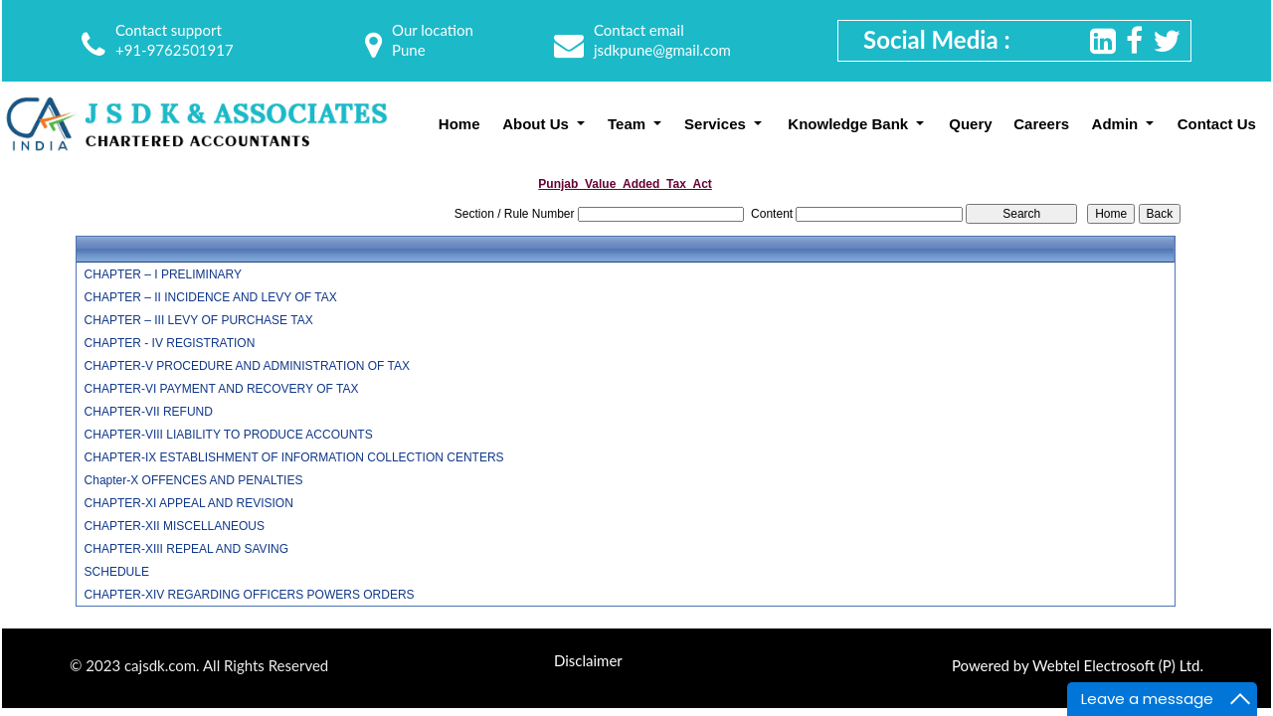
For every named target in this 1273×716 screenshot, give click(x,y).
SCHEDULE (117, 572)
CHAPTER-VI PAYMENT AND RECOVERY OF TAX (222, 389)
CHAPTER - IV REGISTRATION (170, 343)
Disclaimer (588, 660)
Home (459, 123)
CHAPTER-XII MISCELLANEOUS (175, 526)
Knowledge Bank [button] (850, 123)
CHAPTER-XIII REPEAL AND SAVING (186, 549)
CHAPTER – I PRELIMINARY (163, 274)
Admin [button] (1117, 123)
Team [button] (628, 123)
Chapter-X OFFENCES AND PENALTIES (194, 480)
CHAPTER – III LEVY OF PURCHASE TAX (199, 320)
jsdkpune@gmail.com (662, 50)
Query (970, 123)
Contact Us (1217, 123)
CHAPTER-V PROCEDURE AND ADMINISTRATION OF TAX (247, 366)
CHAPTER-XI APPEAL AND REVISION (189, 503)
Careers (1041, 123)
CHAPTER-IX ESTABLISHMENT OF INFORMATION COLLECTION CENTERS (294, 457)
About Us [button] (537, 123)
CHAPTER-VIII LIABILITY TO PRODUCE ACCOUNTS (229, 435)
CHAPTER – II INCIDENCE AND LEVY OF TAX (211, 297)
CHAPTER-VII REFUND (149, 412)
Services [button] (717, 123)
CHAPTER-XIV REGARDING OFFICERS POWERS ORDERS (250, 595)
